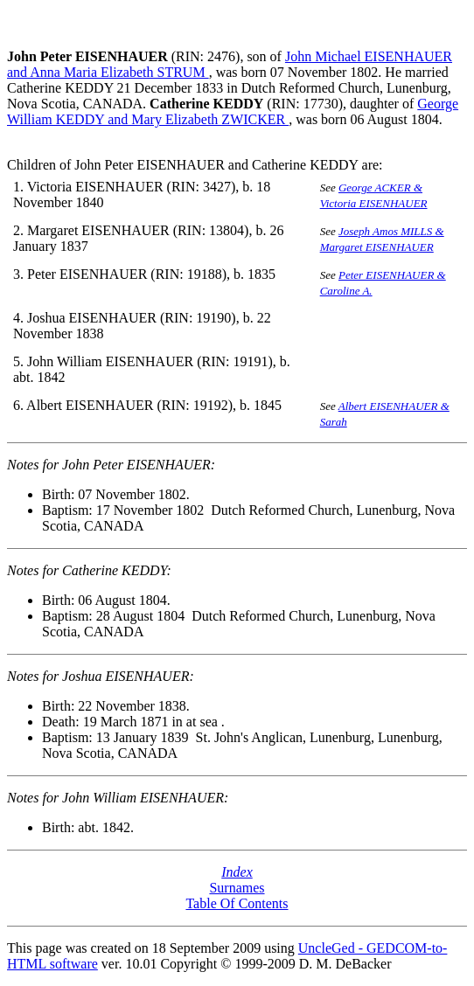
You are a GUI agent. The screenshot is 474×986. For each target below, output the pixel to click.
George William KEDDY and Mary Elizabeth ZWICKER (232, 111)
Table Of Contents (236, 903)
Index (237, 871)
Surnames (236, 887)
